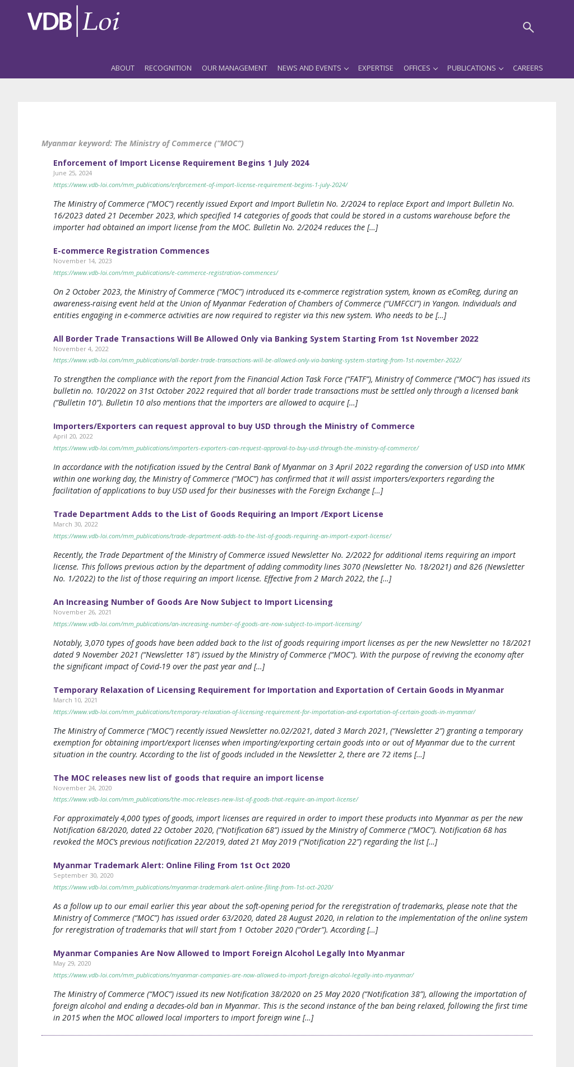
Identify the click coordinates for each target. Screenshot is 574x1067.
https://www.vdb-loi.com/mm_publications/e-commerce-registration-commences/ (165, 272)
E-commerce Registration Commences (131, 250)
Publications (475, 68)
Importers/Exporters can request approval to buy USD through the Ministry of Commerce (234, 426)
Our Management (234, 68)
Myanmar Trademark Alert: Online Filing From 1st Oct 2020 (171, 865)
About (123, 68)
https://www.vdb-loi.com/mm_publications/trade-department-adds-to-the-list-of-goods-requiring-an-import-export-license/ (222, 536)
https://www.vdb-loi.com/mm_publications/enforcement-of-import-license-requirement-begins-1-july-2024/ (200, 184)
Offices (420, 68)
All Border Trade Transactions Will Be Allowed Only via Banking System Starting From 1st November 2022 (265, 338)
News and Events (312, 68)
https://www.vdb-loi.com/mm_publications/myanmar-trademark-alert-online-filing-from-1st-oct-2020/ (193, 887)
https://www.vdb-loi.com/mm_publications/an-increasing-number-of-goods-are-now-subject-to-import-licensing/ (207, 623)
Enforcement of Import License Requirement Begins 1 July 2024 (181, 162)
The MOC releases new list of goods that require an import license (188, 777)
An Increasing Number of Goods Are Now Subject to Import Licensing (193, 602)
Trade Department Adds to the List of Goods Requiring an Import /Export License (218, 514)
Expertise (376, 68)
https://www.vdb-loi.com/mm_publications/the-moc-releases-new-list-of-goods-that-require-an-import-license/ (205, 799)
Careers (528, 68)
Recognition (168, 68)
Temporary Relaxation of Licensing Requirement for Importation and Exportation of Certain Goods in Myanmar (278, 689)
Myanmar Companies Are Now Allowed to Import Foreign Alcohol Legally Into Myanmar (229, 953)
